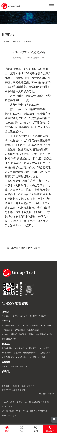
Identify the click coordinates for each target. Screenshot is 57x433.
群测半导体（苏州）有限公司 (13, 390)
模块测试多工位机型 (44, 334)
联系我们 (51, 394)
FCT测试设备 (7, 330)
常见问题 (27, 41)
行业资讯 (16, 41)
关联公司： (6, 386)
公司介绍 (5, 316)
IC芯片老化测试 (8, 357)
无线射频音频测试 (30, 353)
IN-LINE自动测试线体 (30, 325)
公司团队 (23, 316)
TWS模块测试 (43, 348)
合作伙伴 (42, 316)
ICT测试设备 (46, 325)
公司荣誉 (33, 316)
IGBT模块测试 (22, 357)
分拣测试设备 (44, 353)
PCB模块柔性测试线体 (10, 325)
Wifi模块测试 (31, 348)
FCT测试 (41, 357)
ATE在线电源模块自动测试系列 (14, 334)
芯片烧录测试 (19, 330)
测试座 (31, 334)
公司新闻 (6, 41)
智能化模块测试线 (9, 339)
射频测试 (17, 353)
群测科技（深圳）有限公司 (23, 386)
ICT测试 (33, 357)
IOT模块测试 (7, 353)
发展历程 (14, 316)
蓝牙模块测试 (7, 348)
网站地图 (42, 394)
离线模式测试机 (33, 330)
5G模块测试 (19, 348)
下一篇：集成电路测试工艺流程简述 (21, 248)
